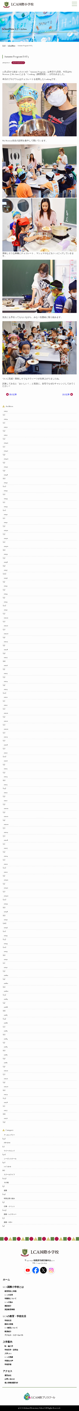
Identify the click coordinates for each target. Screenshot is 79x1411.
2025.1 (5, 435)
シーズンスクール (10, 1159)
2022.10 (6, 634)
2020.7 (6, 848)
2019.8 (6, 912)
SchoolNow (11, 46)
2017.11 (6, 1078)
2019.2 (6, 959)
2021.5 (5, 769)
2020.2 (6, 864)
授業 (5, 1190)
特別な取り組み (9, 1198)
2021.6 (6, 761)
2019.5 (6, 935)
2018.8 (6, 1007)
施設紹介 (8, 1306)
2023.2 (5, 610)
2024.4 (6, 498)
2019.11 (6, 888)
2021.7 (5, 753)
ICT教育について (11, 1328)
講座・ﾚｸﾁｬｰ (8, 1222)
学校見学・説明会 (11, 1350)
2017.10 (6, 1086)
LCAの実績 (9, 1357)
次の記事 (66, 394)
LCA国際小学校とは (13, 1287)
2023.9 (6, 554)
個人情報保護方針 (11, 1383)
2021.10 (6, 729)
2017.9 (6, 1094)
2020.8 (6, 840)
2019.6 (6, 928)
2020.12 (6, 808)
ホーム (6, 1279)
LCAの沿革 (9, 1295)
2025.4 (6, 419)
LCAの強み (9, 1302)
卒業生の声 (9, 1361)
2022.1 (5, 705)
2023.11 (6, 538)
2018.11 (6, 983)
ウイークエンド (9, 1151)
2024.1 (5, 522)
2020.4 (6, 856)
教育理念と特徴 (10, 1291)
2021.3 (5, 785)
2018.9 (6, 999)
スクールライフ (18, 63)
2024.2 (6, 514)
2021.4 (5, 777)
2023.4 (5, 594)
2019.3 (5, 951)
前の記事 (13, 394)
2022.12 (6, 618)
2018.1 (5, 1063)
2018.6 (6, 1023)
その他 (6, 1182)
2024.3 (5, 506)
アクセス (7, 1371)
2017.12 (6, 1071)
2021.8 (6, 745)
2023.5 (5, 586)
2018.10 (6, 991)
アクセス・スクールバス (14, 1335)
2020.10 (6, 824)
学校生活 (8, 1320)
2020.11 (6, 816)
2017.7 (5, 1110)
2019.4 (6, 943)
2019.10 (6, 896)
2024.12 (6, 443)
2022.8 (6, 649)
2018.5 (6, 1031)
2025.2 (6, 427)
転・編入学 (9, 1346)
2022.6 (6, 665)
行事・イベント (9, 1206)
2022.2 (6, 697)
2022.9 (6, 641)
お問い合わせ (10, 1379)
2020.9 (6, 832)
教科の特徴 (9, 1324)
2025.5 (6, 411)
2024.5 (6, 491)
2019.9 (6, 904)
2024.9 (6, 467)
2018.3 (5, 1047)
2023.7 (5, 570)
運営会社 (8, 1375)
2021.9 (6, 737)
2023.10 (6, 546)
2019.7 (6, 920)
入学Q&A (8, 1353)
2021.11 (6, 721)
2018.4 (6, 1039)
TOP (3, 46)
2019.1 (5, 967)
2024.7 (6, 483)
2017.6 (6, 1118)
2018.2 (6, 1055)
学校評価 (8, 1364)
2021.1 (5, 800)
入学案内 (7, 1342)
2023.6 (6, 578)
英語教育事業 (10, 1310)
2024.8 (6, 475)
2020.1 (6, 872)
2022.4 (6, 681)
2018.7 (6, 1015)
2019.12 (6, 880)
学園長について (10, 1299)
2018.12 (6, 975)
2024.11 (6, 451)
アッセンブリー (9, 1135)
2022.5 (6, 673)
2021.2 (5, 792)
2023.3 (5, 602)
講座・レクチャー (10, 1214)
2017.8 (6, 1102)
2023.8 (6, 562)
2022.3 (5, 689)
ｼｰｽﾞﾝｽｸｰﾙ (7, 1167)
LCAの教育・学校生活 (14, 1316)
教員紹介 (8, 1331)
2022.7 (6, 657)
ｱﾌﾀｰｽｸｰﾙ (7, 1143)
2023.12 (6, 530)
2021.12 (6, 713)
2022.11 (6, 626)
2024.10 (6, 459)
